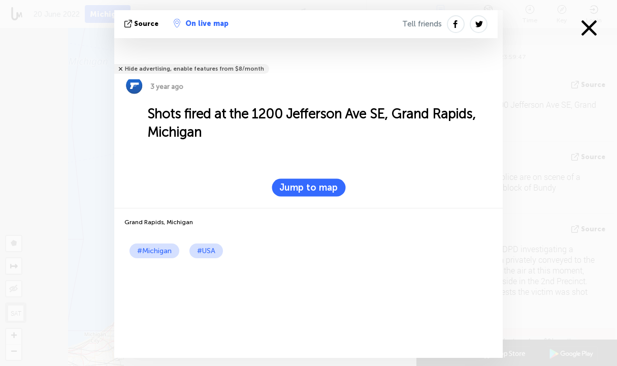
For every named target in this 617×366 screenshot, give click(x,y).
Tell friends (422, 23)
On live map (201, 23)
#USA (206, 251)
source (142, 23)
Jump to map (308, 187)
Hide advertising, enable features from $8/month (194, 69)
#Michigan (154, 251)
